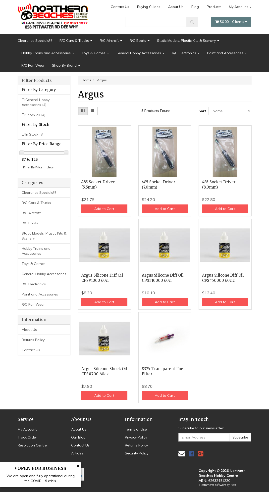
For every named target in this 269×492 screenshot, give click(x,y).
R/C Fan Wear (33, 65)
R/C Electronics (186, 53)
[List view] (93, 111)
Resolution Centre (32, 445)
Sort (202, 111)
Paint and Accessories (227, 53)
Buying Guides (148, 6)
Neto (233, 485)
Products (214, 6)
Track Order (27, 437)
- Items (231, 21)
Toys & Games (95, 53)
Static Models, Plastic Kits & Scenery (188, 40)
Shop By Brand (66, 65)
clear (50, 167)
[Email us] (181, 453)
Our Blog (78, 437)
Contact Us (120, 6)
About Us (175, 6)
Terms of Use (136, 429)
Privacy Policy (136, 437)
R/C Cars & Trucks (75, 40)
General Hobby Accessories (140, 53)
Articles (77, 453)
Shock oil (35, 115)
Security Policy (136, 453)
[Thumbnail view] (83, 111)
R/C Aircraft (111, 40)
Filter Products (37, 80)
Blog (195, 6)
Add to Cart (104, 208)
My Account (240, 6)
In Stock (34, 134)
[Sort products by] (230, 111)
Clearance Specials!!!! (35, 40)
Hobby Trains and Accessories (47, 53)
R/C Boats (140, 40)
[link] (191, 453)
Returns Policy (33, 340)
